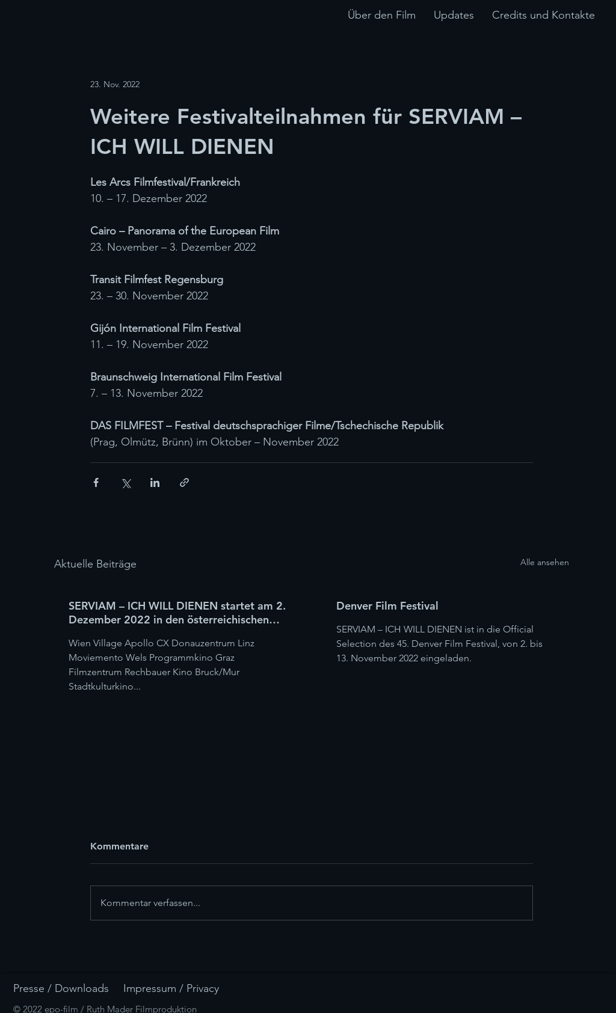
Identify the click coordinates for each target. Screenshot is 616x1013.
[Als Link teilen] (184, 482)
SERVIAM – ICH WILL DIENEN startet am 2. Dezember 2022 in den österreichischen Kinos (177, 612)
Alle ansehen (544, 562)
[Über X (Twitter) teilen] (125, 482)
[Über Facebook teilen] (96, 482)
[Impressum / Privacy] (185, 989)
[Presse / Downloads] (75, 989)
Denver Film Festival (387, 606)
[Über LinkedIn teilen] (155, 482)
